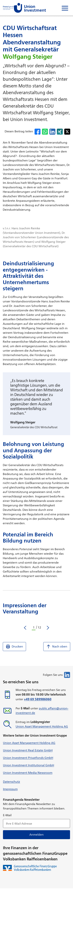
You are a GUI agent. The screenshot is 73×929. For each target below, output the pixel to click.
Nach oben (56, 646)
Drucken (14, 646)
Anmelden (36, 834)
